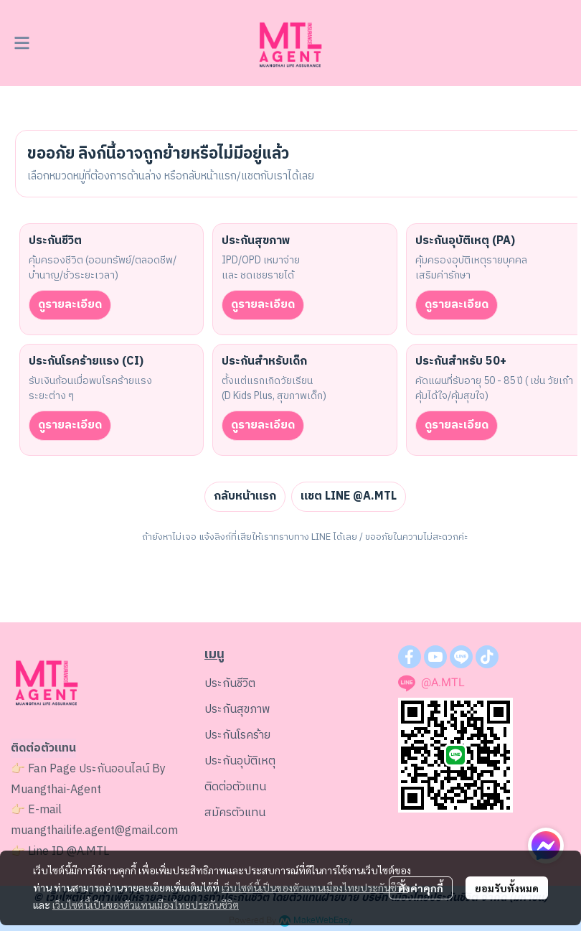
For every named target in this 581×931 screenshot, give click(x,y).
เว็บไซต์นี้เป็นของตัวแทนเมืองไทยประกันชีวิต (315, 887)
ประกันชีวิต (229, 683)
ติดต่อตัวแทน (235, 787)
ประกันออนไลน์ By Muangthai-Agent (88, 779)
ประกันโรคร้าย (237, 735)
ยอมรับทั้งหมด (507, 887)
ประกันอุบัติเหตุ (239, 761)
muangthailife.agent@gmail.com (94, 831)
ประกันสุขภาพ (237, 709)
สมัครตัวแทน (234, 813)
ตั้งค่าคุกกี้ (420, 887)
